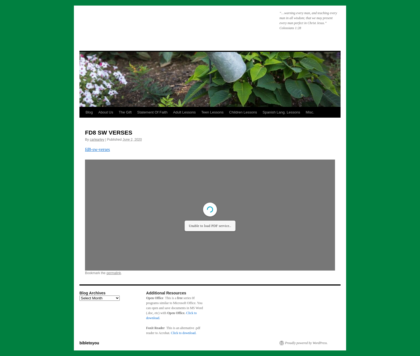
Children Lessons (243, 112)
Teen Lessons (212, 112)
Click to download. (183, 333)
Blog (89, 112)
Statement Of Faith (152, 112)
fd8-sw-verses (97, 149)
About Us (105, 112)
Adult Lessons (184, 112)
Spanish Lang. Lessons (281, 112)
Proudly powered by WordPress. (306, 343)
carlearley (97, 140)
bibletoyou (149, 23)
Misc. (310, 112)
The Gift (125, 112)
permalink (113, 273)
